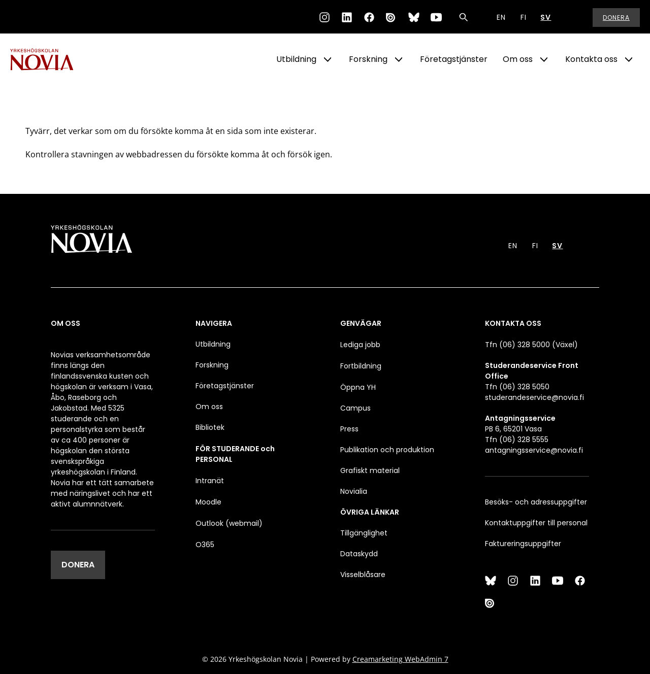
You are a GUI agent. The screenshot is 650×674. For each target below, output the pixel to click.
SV (545, 17)
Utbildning (296, 59)
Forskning (368, 59)
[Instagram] (324, 17)
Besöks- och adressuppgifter (536, 502)
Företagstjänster (454, 59)
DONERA (77, 564)
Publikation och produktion (387, 450)
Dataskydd (359, 554)
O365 (205, 545)
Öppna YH (358, 387)
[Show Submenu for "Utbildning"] (327, 59)
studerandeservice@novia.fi (534, 397)
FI (524, 17)
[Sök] (463, 17)
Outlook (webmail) (229, 523)
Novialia (353, 491)
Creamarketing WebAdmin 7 (400, 659)
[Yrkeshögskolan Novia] (50, 59)
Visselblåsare (362, 574)
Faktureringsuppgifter (523, 543)
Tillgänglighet (363, 533)
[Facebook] (369, 17)
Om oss (518, 59)
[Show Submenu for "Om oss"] (544, 59)
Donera (616, 17)
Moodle (208, 502)
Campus (355, 408)
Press (349, 429)
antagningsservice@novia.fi (534, 450)
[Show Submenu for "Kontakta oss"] (629, 59)
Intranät (210, 481)
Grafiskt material (370, 470)
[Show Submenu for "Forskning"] (398, 59)
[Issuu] (391, 17)
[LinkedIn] (347, 17)
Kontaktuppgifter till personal (536, 523)
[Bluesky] (414, 17)
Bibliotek (210, 427)
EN (501, 17)
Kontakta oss (591, 59)
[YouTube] (436, 17)
